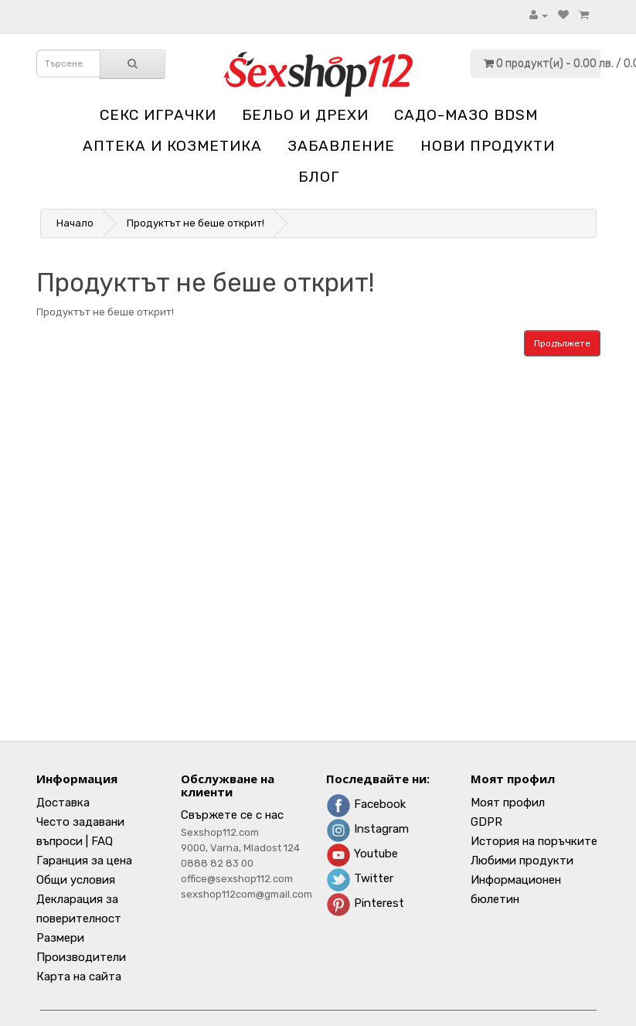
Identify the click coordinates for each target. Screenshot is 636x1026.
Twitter (359, 878)
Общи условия (75, 880)
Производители (81, 957)
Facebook (366, 804)
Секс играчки (158, 115)
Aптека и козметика (172, 146)
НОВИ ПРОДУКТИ (487, 146)
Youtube (362, 854)
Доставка (63, 803)
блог (318, 177)
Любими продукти (522, 860)
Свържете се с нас (232, 815)
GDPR (486, 822)
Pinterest (365, 903)
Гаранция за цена (84, 860)
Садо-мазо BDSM (466, 115)
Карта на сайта (78, 976)
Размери (60, 938)
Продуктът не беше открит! (195, 223)
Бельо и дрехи (305, 115)
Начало (75, 223)
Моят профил (508, 803)
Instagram (367, 829)
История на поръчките (534, 841)
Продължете (562, 343)
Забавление (341, 146)
